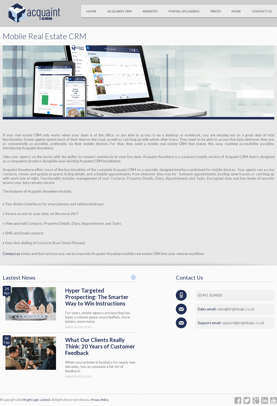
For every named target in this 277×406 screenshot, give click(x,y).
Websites (150, 11)
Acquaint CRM (119, 11)
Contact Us (262, 11)
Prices (215, 11)
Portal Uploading (184, 11)
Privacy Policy (99, 399)
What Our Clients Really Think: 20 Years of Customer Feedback (100, 346)
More (236, 11)
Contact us (11, 253)
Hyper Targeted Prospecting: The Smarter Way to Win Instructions (96, 297)
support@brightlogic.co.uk (243, 323)
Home (92, 11)
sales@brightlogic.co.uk (236, 309)
